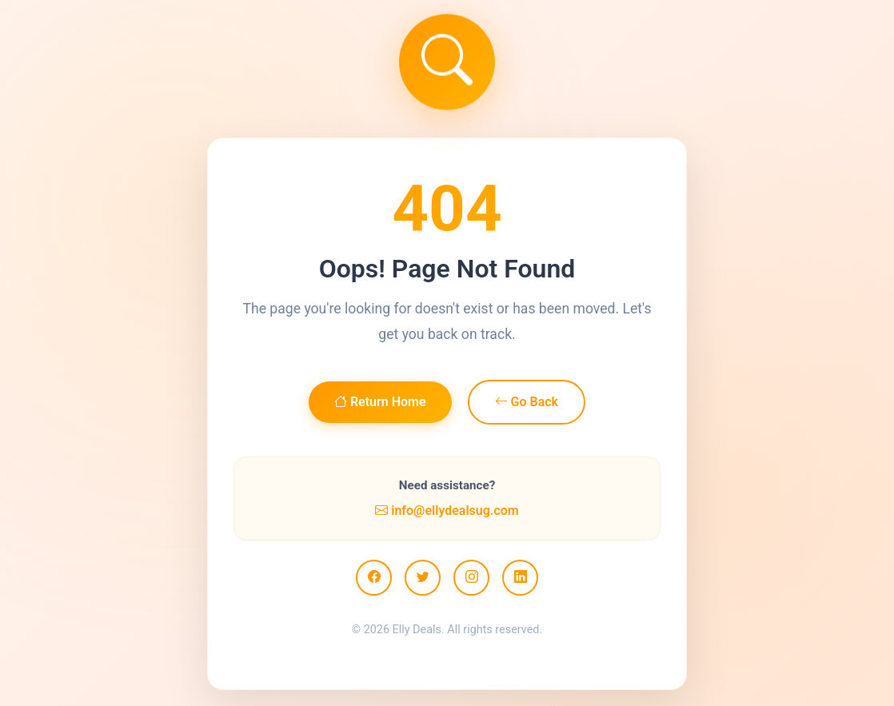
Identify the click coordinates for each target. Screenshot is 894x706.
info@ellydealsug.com (446, 510)
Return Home (380, 401)
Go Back (526, 401)
